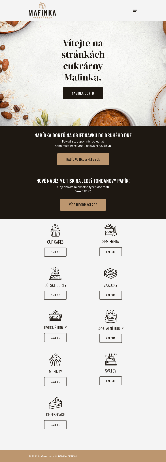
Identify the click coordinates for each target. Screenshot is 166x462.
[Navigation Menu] (135, 10)
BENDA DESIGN (67, 456)
